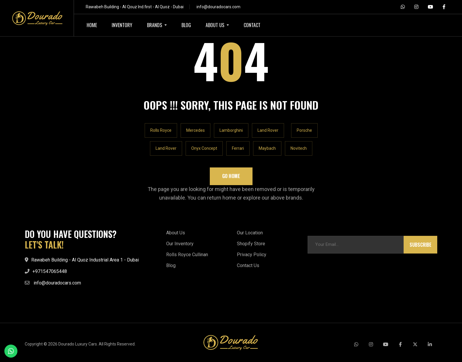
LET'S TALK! (44, 244)
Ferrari (238, 148)
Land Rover (268, 130)
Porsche (304, 130)
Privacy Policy (251, 254)
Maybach (267, 148)
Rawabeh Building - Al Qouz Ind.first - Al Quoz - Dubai (135, 6)
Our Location (250, 233)
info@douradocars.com (218, 6)
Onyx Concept (204, 148)
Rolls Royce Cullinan (187, 254)
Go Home (231, 176)
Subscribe (420, 244)
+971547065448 (49, 271)
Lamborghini (231, 130)
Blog (171, 265)
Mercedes (195, 130)
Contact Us (248, 265)
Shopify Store (251, 243)
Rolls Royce (160, 130)
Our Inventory (180, 243)
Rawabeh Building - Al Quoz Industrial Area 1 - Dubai (85, 260)
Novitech (299, 148)
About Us (175, 233)
